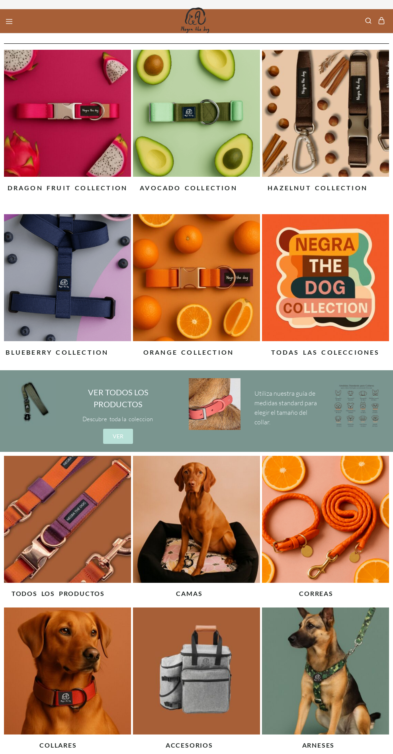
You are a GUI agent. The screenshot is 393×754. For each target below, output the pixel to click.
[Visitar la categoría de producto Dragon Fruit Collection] (67, 186)
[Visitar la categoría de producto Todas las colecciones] (325, 350)
